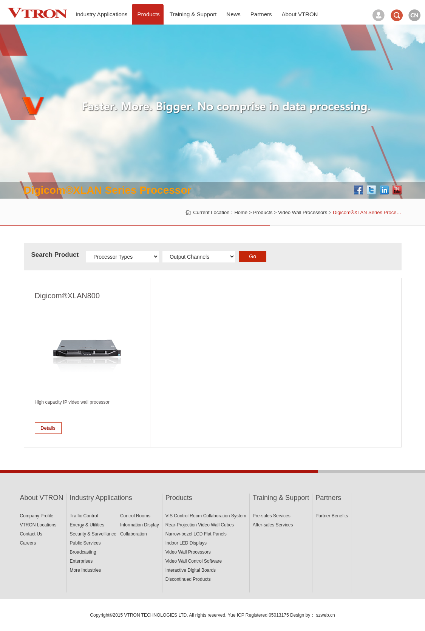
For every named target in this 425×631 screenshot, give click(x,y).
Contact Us (31, 534)
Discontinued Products (188, 579)
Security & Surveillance (93, 534)
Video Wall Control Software (193, 561)
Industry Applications (101, 497)
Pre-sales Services (272, 515)
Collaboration (133, 534)
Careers (28, 543)
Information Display (139, 525)
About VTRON (41, 497)
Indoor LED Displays (186, 543)
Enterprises (81, 561)
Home (240, 212)
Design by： (302, 615)
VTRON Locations (38, 525)
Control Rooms (135, 515)
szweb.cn (325, 615)
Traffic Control (84, 515)
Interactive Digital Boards (190, 570)
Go (252, 256)
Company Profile (37, 515)
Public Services (85, 543)
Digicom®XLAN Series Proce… (367, 212)
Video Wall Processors (302, 212)
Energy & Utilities (87, 525)
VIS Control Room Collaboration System (205, 515)
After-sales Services (273, 525)
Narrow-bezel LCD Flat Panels (196, 534)
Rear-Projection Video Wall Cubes (199, 525)
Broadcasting (83, 552)
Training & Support (281, 497)
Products (262, 212)
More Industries (85, 570)
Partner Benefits (331, 515)
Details (48, 428)
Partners (328, 497)
